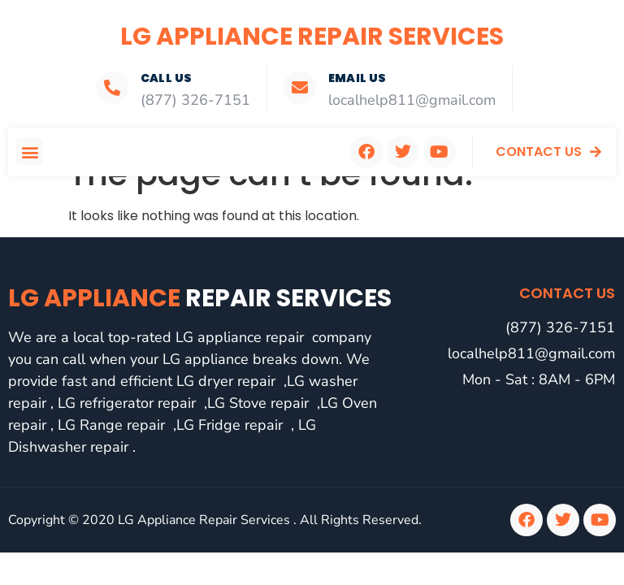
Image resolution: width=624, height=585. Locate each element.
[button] (29, 151)
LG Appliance (200, 298)
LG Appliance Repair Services (312, 37)
